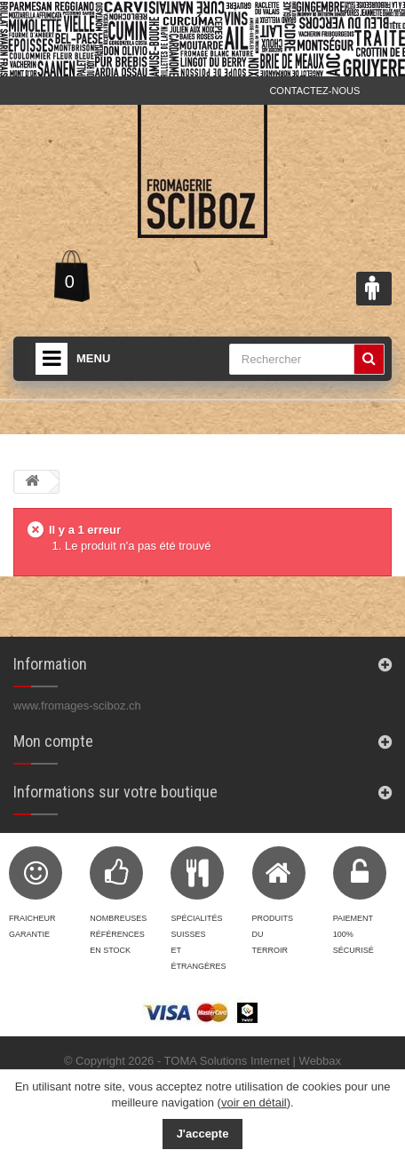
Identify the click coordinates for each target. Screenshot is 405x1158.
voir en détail (254, 1102)
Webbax (320, 1060)
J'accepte (203, 1133)
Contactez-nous (314, 90)
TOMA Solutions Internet (227, 1060)
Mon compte (53, 741)
